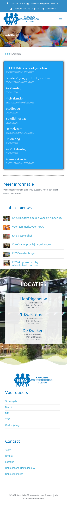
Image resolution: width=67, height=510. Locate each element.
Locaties (9, 462)
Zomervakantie (16, 159)
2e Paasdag (13, 88)
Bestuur (9, 456)
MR (7, 413)
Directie (9, 407)
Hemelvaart (14, 128)
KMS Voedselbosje (23, 253)
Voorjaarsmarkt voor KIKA (28, 226)
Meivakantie (14, 98)
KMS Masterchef (22, 235)
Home (6, 53)
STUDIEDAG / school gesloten (26, 68)
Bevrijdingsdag (16, 118)
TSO (7, 419)
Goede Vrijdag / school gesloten (28, 78)
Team (8, 450)
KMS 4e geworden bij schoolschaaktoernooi (25, 263)
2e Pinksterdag (16, 149)
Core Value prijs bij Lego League (31, 244)
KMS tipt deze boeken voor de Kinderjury (37, 217)
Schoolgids (11, 401)
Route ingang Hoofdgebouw (20, 468)
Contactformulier (14, 474)
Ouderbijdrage (12, 425)
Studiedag (13, 108)
